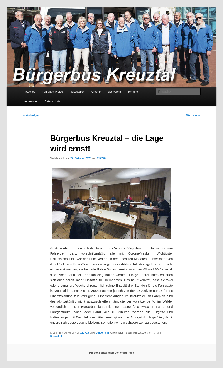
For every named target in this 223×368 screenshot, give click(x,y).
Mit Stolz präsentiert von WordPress (111, 352)
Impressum (30, 101)
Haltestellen (77, 91)
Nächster (193, 115)
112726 (101, 158)
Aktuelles (29, 91)
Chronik (96, 91)
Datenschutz (52, 101)
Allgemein (102, 332)
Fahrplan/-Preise (52, 91)
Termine (133, 91)
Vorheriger (30, 115)
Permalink (56, 336)
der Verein (114, 91)
